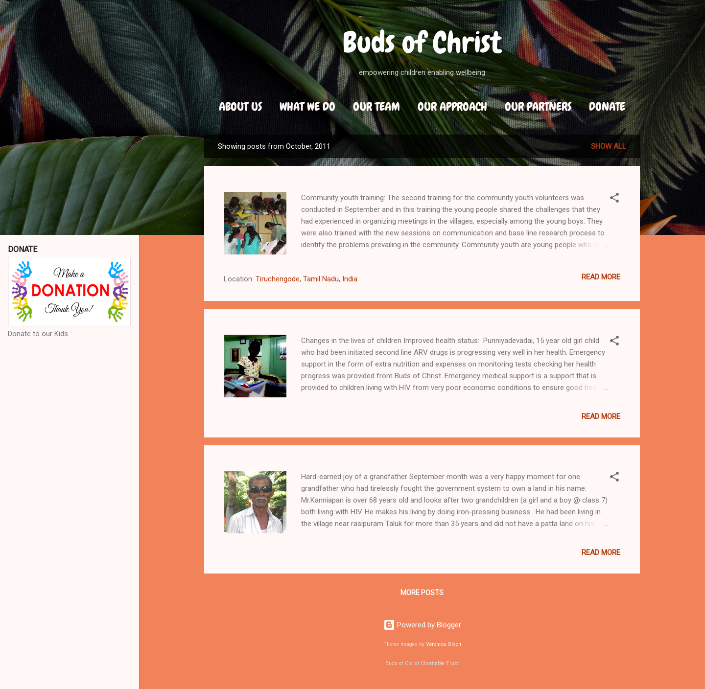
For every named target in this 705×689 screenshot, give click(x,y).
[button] (614, 199)
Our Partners (538, 106)
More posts (422, 593)
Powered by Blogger (422, 624)
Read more (601, 277)
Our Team (376, 106)
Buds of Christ (422, 42)
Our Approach (452, 106)
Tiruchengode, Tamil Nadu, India (306, 279)
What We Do (307, 106)
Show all (608, 146)
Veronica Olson (443, 644)
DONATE (607, 106)
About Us (240, 106)
